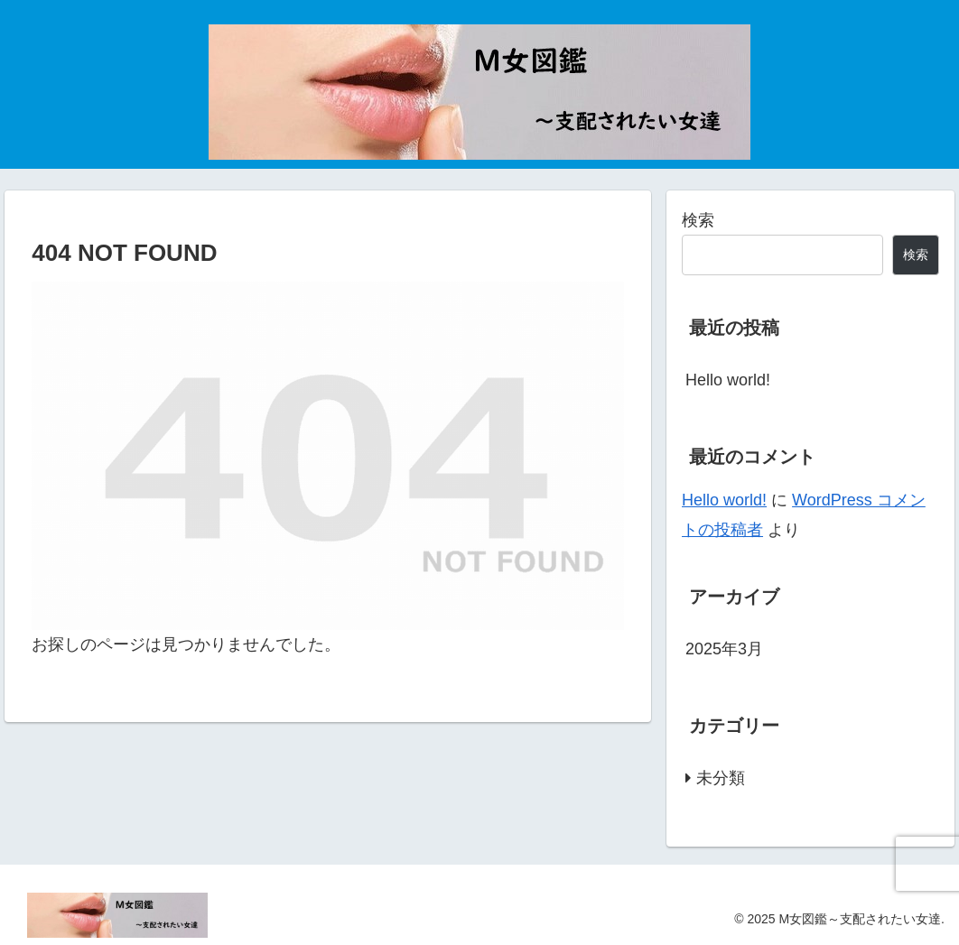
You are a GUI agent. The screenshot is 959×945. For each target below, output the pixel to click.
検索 (698, 220)
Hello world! (727, 380)
